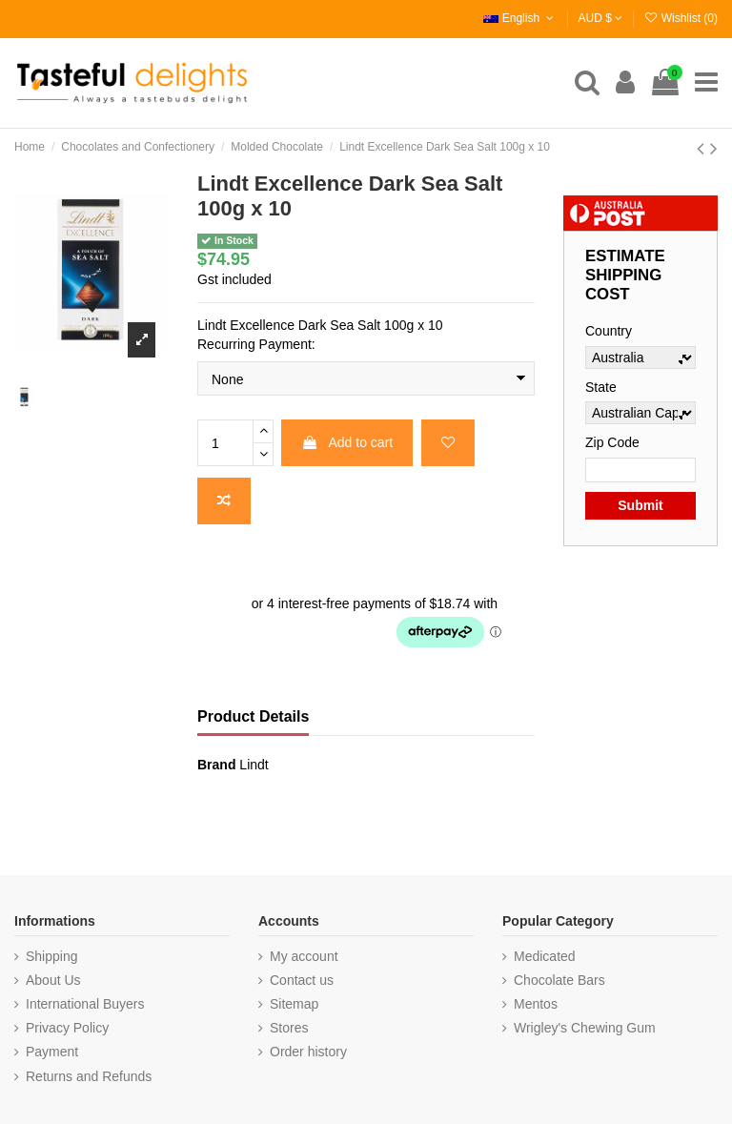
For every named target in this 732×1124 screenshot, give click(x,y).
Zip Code (612, 442)
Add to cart (347, 442)
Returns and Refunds (89, 1076)
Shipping (52, 956)
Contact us (302, 980)
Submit (640, 505)
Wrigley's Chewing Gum (585, 1027)
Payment (52, 1051)
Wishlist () (680, 18)
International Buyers (85, 1004)
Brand (216, 764)
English (520, 18)
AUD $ (601, 18)
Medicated (545, 956)
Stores (289, 1027)
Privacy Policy (67, 1027)
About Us (53, 980)
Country (608, 330)
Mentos (536, 1004)
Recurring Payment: (256, 344)
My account (304, 956)
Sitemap (294, 1004)
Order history (308, 1051)
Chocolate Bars (559, 980)
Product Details (253, 716)
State (601, 387)
